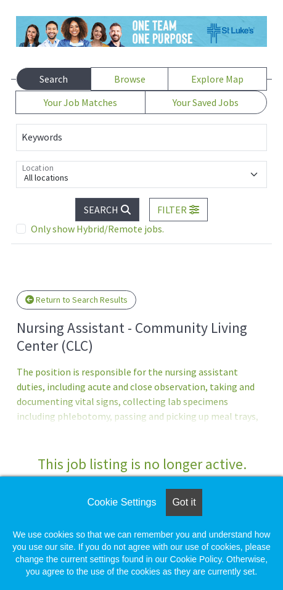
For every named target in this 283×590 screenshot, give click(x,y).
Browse (130, 79)
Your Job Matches (80, 102)
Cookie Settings (121, 502)
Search (53, 79)
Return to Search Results (76, 299)
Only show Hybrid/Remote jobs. (97, 229)
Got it (183, 502)
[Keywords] (141, 137)
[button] (178, 209)
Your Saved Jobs (206, 102)
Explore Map (217, 79)
